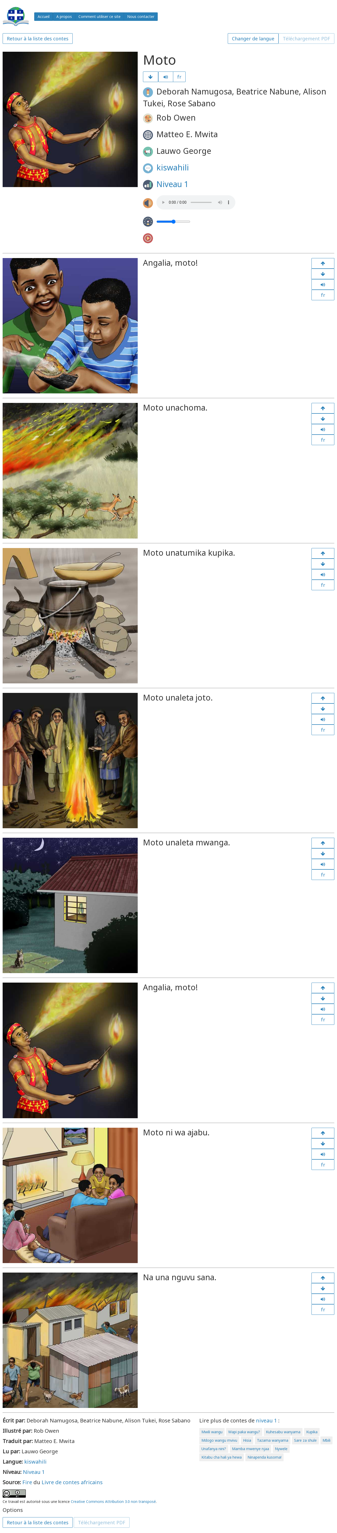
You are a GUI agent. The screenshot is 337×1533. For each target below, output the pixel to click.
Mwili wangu (211, 1431)
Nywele (281, 1448)
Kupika (312, 1431)
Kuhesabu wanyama (283, 1431)
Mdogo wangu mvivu (219, 1440)
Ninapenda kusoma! (264, 1457)
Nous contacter (140, 16)
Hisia (247, 1440)
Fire (27, 1482)
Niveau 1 (172, 184)
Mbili (326, 1440)
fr (179, 77)
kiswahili (172, 167)
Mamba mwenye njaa (250, 1448)
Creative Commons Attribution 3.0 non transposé (113, 1501)
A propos (64, 16)
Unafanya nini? (213, 1448)
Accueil (43, 16)
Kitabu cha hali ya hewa (221, 1457)
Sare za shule (305, 1440)
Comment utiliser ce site (99, 16)
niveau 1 (266, 1420)
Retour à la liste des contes (37, 38)
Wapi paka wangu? (244, 1431)
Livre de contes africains (72, 1482)
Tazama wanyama (272, 1440)
